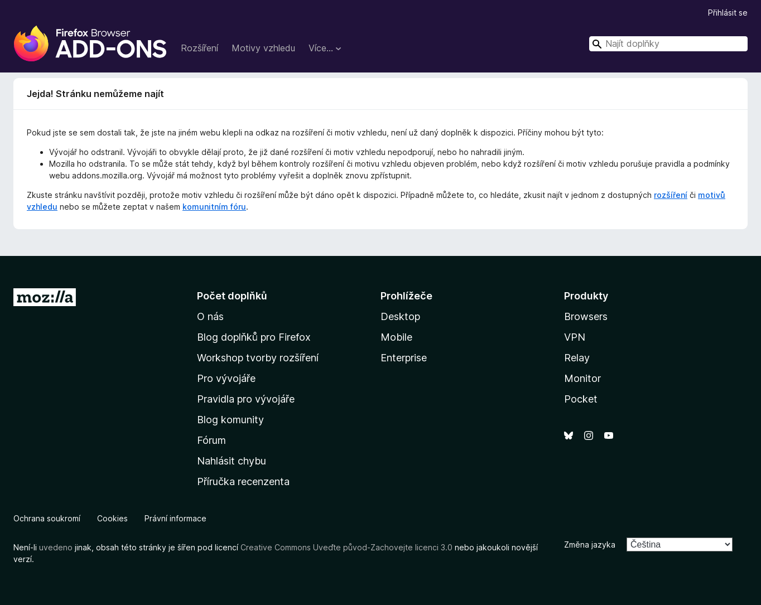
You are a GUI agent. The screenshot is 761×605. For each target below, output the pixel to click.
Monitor (582, 378)
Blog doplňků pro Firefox (254, 337)
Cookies (112, 518)
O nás (210, 316)
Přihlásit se (728, 12)
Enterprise (403, 358)
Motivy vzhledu (263, 48)
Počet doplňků (232, 296)
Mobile (396, 337)
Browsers (586, 316)
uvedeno (57, 547)
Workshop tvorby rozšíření (258, 358)
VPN (574, 337)
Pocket (581, 399)
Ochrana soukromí (46, 518)
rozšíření (670, 195)
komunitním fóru (214, 206)
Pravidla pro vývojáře (246, 399)
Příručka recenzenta (243, 481)
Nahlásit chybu (231, 461)
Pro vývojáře (226, 378)
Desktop (400, 316)
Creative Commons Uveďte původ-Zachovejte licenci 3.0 (346, 547)
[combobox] (668, 43)
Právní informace (175, 518)
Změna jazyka (589, 544)
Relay (577, 358)
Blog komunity (230, 419)
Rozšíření (199, 48)
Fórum (211, 440)
